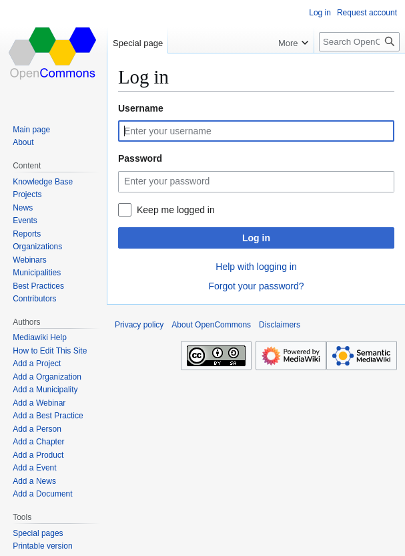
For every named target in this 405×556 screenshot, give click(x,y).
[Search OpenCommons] (359, 41)
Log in (256, 238)
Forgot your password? (256, 286)
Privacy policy (139, 324)
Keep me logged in (176, 209)
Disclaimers (279, 324)
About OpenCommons (211, 324)
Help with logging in (256, 266)
